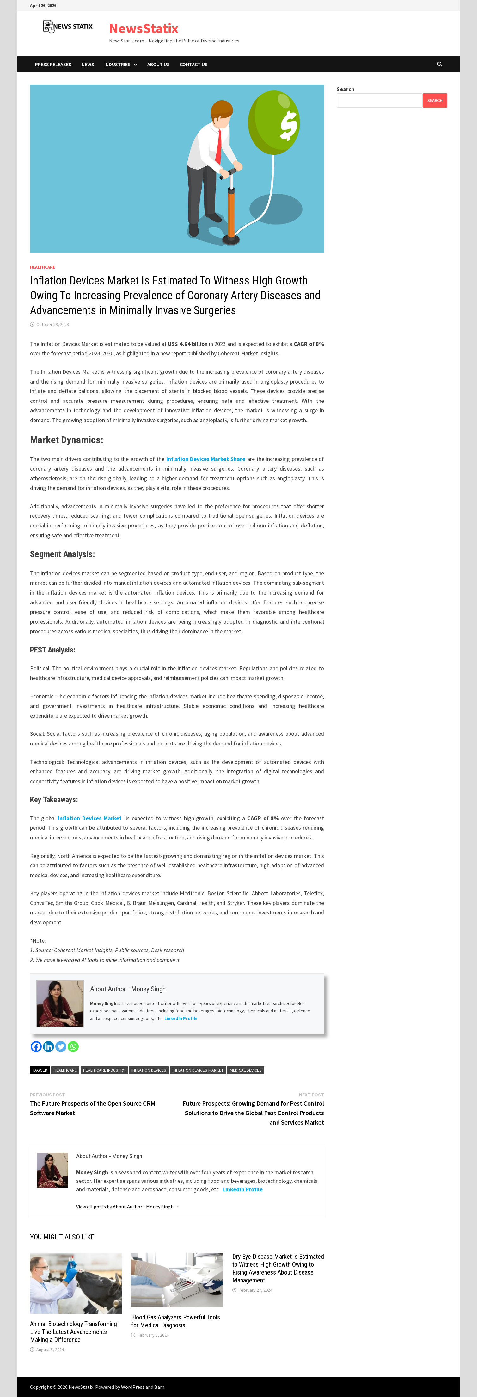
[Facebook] (36, 1046)
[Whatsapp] (73, 1046)
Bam (159, 1387)
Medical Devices (246, 1070)
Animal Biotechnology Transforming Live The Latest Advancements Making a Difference (73, 1332)
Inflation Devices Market (91, 818)
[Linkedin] (48, 1046)
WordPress (132, 1387)
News (88, 64)
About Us (158, 64)
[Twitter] (60, 1046)
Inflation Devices (148, 1070)
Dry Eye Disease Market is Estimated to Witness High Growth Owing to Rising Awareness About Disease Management (278, 1268)
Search (345, 89)
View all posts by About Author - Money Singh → (128, 1206)
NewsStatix (144, 28)
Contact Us (194, 64)
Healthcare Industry (104, 1070)
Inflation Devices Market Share (206, 459)
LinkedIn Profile (181, 1018)
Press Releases (53, 64)
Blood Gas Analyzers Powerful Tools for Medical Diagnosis (175, 1321)
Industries (117, 64)
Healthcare (42, 267)
